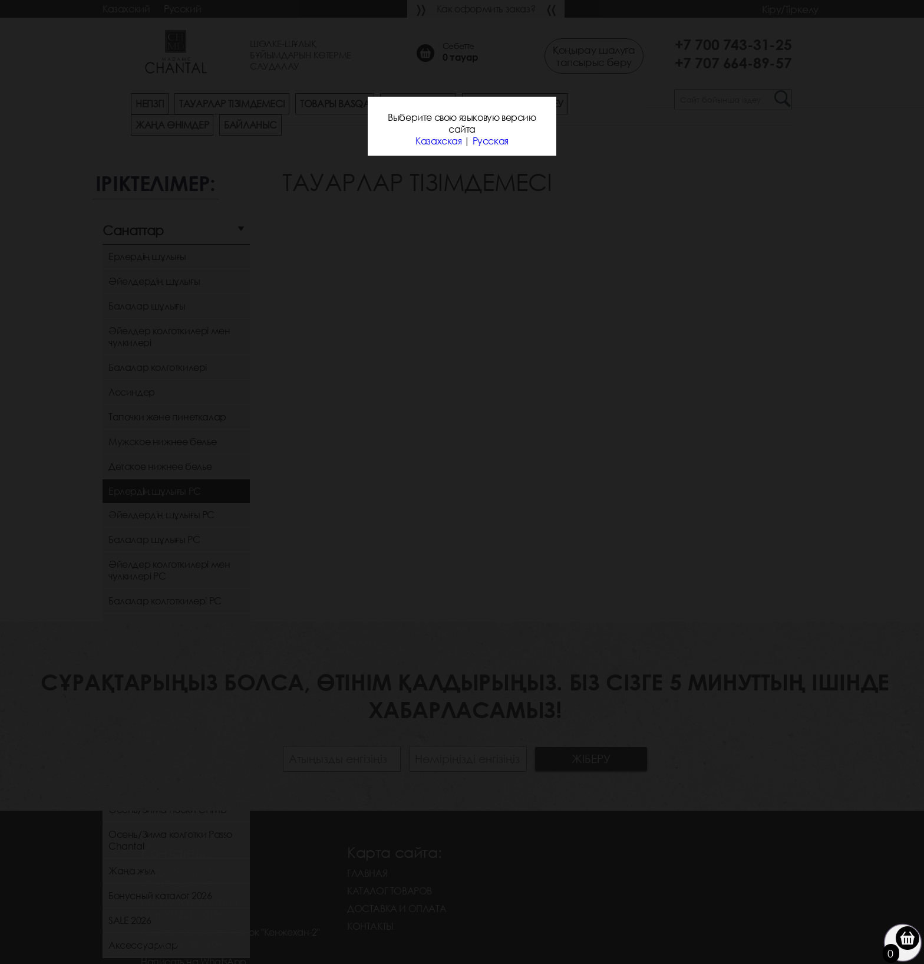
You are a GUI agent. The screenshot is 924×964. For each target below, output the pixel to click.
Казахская (438, 141)
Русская (491, 141)
